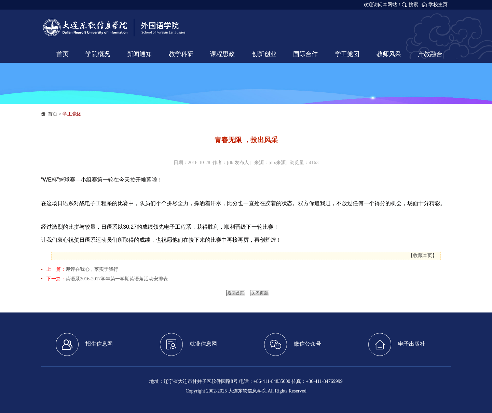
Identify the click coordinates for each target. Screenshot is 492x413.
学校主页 (438, 4)
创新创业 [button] (264, 54)
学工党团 (72, 114)
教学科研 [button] (181, 54)
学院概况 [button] (97, 54)
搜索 (413, 4)
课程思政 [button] (222, 54)
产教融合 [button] (430, 54)
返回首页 (236, 293)
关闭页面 (259, 293)
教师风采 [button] (389, 54)
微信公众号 (292, 344)
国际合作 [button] (305, 54)
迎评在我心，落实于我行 (92, 269)
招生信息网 (84, 344)
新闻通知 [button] (139, 54)
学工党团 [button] (347, 54)
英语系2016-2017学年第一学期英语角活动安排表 (117, 278)
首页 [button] (62, 54)
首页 (52, 114)
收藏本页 (422, 255)
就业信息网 (188, 344)
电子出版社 (396, 344)
